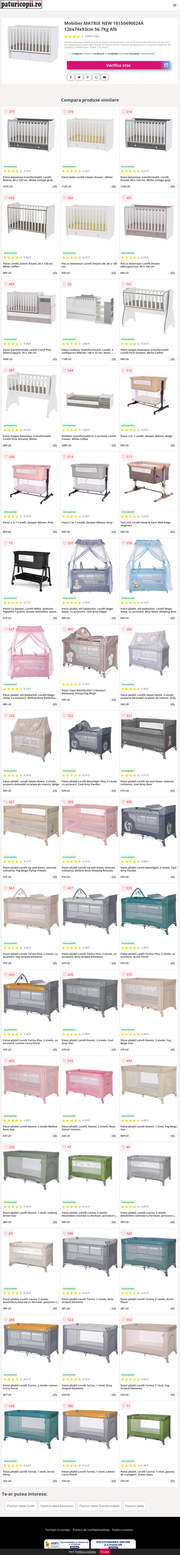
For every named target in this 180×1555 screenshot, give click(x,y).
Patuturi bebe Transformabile (99, 1506)
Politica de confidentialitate (91, 1530)
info (55, 186)
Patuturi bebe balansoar (57, 1506)
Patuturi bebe (134, 1506)
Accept (104, 1552)
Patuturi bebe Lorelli (21, 1506)
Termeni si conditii (57, 1530)
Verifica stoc (138, 65)
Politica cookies (122, 1530)
